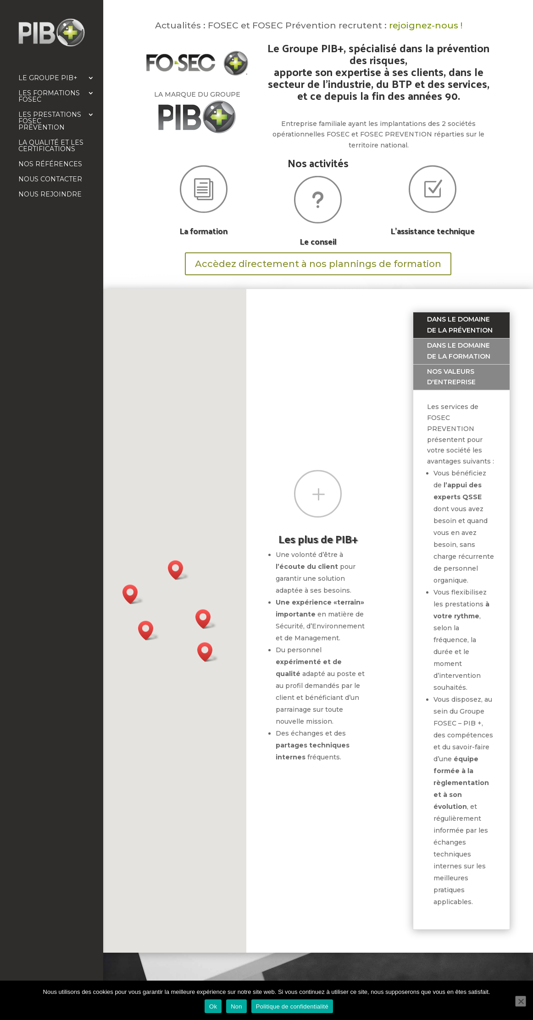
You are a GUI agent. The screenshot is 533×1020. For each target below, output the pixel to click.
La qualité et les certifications (50, 146)
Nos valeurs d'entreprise (451, 377)
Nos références (50, 164)
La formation (203, 230)
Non (236, 1006)
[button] (148, 630)
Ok (213, 1006)
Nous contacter (50, 179)
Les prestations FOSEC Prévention (49, 121)
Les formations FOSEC (49, 97)
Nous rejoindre (50, 194)
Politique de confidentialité (292, 1006)
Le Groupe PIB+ (48, 78)
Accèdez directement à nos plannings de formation (318, 263)
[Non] (520, 1001)
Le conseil (318, 241)
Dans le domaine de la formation (458, 350)
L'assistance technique (432, 230)
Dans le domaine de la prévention (460, 324)
